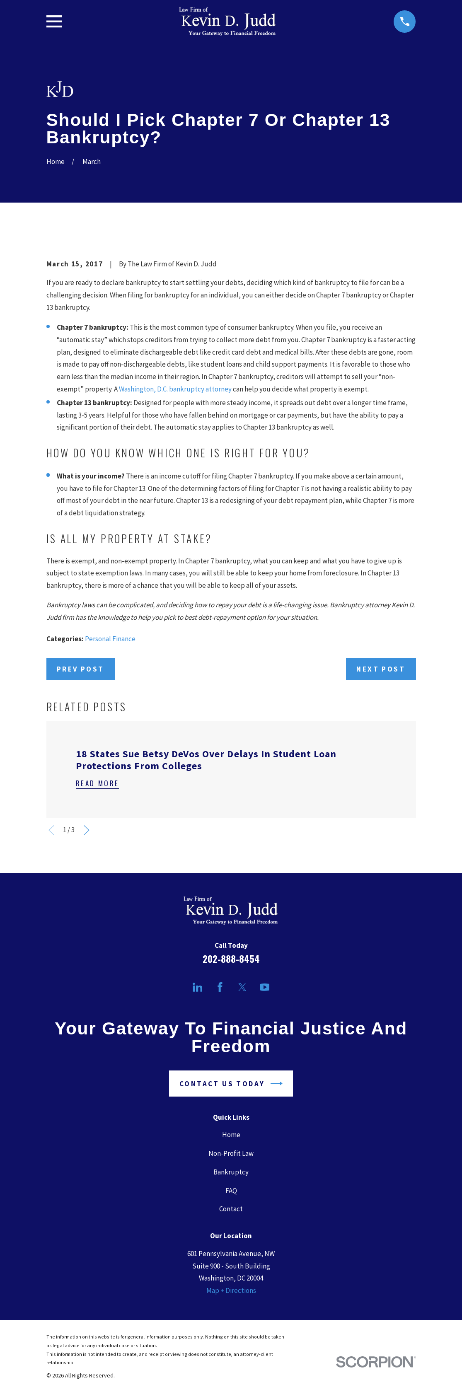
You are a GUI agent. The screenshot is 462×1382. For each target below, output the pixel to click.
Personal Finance (110, 638)
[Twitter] (242, 987)
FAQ (231, 1190)
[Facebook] (220, 987)
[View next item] (87, 830)
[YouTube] (265, 987)
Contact (231, 1208)
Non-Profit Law (231, 1153)
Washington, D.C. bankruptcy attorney (175, 389)
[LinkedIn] (198, 987)
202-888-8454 (231, 959)
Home (231, 1134)
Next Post (380, 669)
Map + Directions (231, 1290)
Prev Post (80, 669)
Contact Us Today (231, 1084)
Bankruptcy (231, 1172)
